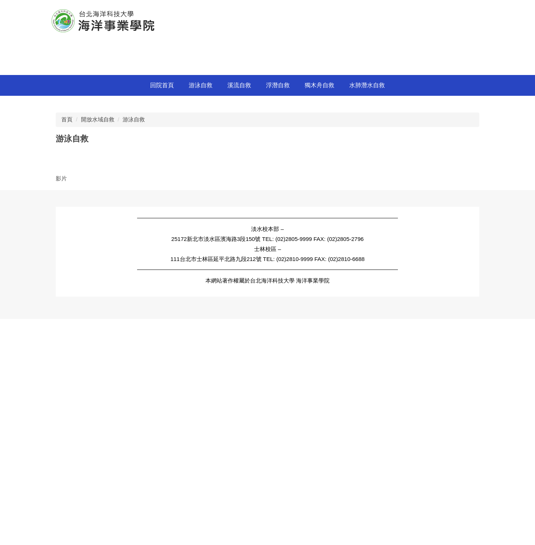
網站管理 (397, 7)
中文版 (345, 7)
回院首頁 (162, 295)
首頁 (66, 329)
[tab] (444, 278)
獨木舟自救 (319, 295)
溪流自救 (239, 295)
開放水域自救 (97, 329)
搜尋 (478, 8)
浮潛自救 (278, 295)
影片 (61, 388)
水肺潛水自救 (367, 295)
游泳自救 (201, 295)
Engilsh (370, 7)
